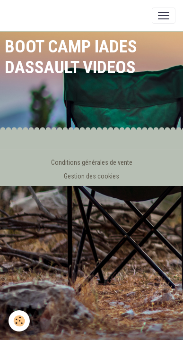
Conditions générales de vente (91, 162)
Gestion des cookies (91, 176)
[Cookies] (19, 321)
